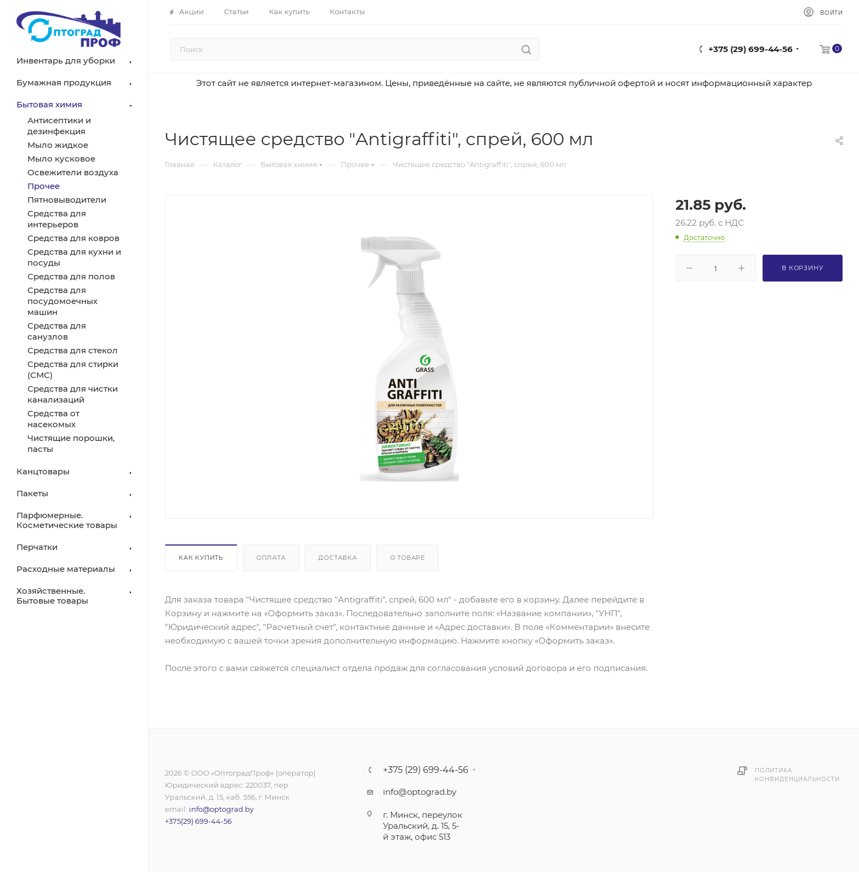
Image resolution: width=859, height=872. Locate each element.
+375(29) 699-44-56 (198, 821)
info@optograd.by (221, 809)
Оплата (271, 557)
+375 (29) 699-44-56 (750, 49)
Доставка (337, 557)
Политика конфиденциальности (797, 775)
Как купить (201, 557)
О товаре (407, 557)
